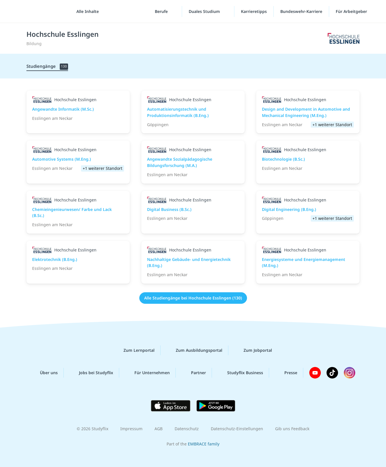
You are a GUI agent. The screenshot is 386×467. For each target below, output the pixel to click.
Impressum (131, 428)
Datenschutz (187, 428)
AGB (159, 428)
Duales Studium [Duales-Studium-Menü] (205, 11)
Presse (286, 373)
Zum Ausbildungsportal (194, 350)
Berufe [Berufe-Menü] (162, 11)
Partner (194, 373)
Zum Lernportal (134, 350)
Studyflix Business (240, 373)
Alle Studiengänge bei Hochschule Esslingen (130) (193, 298)
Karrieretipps (254, 11)
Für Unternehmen (147, 373)
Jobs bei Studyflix (91, 373)
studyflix (38, 11)
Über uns (44, 373)
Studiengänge (47, 66)
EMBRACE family (203, 444)
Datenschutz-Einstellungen (237, 428)
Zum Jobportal (253, 350)
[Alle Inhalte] (85, 11)
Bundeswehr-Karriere (301, 11)
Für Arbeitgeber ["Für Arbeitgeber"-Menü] (352, 11)
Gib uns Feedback (292, 428)
